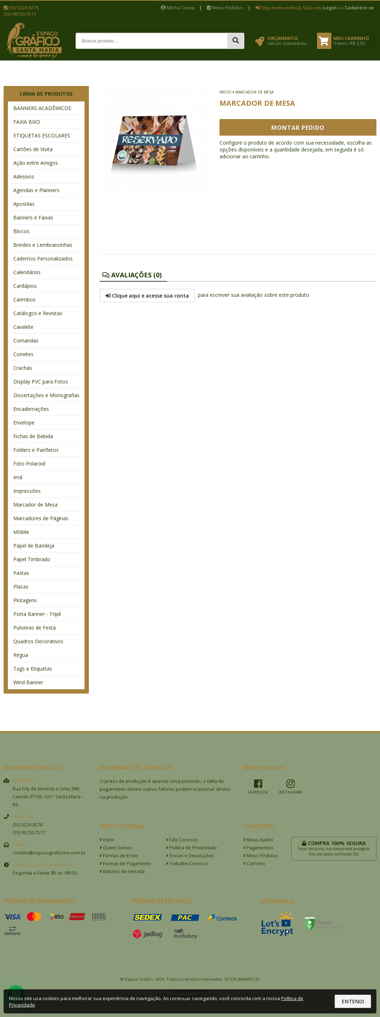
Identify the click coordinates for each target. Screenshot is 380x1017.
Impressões (27, 490)
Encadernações (31, 408)
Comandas (26, 340)
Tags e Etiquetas (32, 668)
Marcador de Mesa (35, 504)
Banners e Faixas (33, 217)
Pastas (21, 572)
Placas (20, 586)
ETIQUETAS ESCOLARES (41, 135)
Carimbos (24, 299)
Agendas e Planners (36, 190)
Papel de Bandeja (33, 545)
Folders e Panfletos (36, 449)
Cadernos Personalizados (43, 258)
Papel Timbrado (31, 559)
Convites (23, 354)
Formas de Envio (119, 856)
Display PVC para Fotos (40, 381)
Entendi (353, 1001)
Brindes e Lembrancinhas (42, 244)
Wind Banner (28, 682)
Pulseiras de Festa (34, 627)
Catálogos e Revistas (37, 313)
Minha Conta (177, 7)
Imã (17, 477)
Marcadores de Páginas (40, 518)
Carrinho (254, 864)
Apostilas (24, 203)
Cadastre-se (359, 7)
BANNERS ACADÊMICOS (42, 108)
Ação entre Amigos (35, 162)
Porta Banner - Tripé (37, 613)
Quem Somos (116, 848)
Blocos (21, 231)
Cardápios (25, 285)
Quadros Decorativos (38, 641)
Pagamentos (258, 848)
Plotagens (25, 600)
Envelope (24, 422)
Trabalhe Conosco (187, 864)
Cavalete (23, 326)
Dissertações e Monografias (46, 395)
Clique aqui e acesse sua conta (147, 295)
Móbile (21, 531)
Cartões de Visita (33, 149)
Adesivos (23, 176)
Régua (20, 654)
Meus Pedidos (225, 7)
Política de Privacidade (191, 848)
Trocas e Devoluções (190, 856)
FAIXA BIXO (26, 121)
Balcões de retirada (122, 871)
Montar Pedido (298, 128)
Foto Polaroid (29, 463)
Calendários (27, 272)
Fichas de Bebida (33, 436)
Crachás (22, 367)
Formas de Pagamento (125, 864)
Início (225, 92)
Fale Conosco (182, 840)
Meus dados (258, 840)
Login (330, 7)
